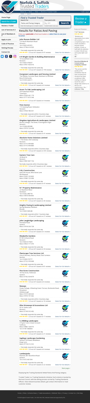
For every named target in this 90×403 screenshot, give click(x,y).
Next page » (66, 368)
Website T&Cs (56, 393)
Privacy (64, 393)
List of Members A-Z (8, 34)
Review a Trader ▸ (80, 20)
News (30, 12)
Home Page (5, 17)
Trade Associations (44, 393)
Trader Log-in (85, 12)
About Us (23, 12)
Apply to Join (6, 40)
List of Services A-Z (8, 30)
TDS (64, 397)
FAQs (36, 12)
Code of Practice (7, 44)
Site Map (80, 393)
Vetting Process (7, 48)
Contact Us (5, 52)
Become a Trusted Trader (49, 12)
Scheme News (32, 393)
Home (19, 393)
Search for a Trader (8, 22)
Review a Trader (7, 26)
